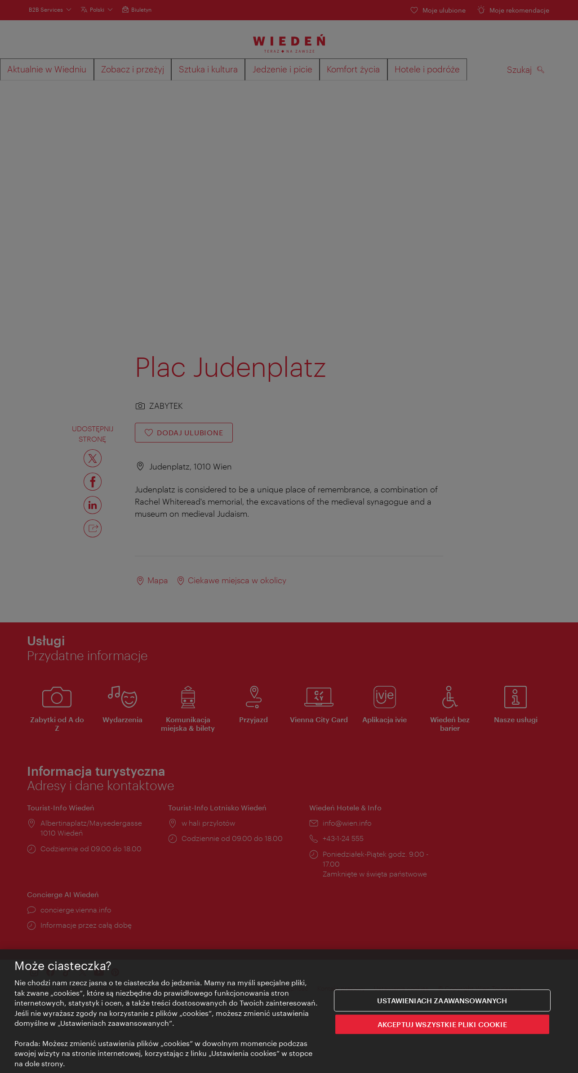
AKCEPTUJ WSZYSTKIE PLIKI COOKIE (442, 1024)
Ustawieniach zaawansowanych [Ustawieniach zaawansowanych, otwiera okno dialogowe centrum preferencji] (442, 1001)
